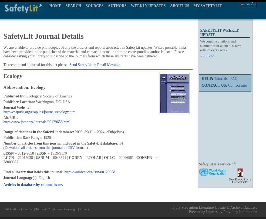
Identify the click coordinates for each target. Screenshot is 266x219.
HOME (55, 6)
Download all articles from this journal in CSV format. (45, 148)
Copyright (71, 209)
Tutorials (221, 79)
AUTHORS (117, 6)
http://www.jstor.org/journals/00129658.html (37, 122)
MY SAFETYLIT (208, 6)
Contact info (237, 85)
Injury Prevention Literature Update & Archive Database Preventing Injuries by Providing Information (214, 209)
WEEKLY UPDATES (148, 6)
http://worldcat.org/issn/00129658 (90, 172)
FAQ (234, 79)
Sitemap (28, 209)
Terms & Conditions (48, 209)
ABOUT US (179, 6)
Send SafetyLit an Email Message (94, 65)
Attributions (13, 209)
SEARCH (73, 6)
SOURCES (94, 6)
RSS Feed (207, 56)
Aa (242, 4)
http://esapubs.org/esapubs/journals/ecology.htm (40, 112)
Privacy (85, 209)
